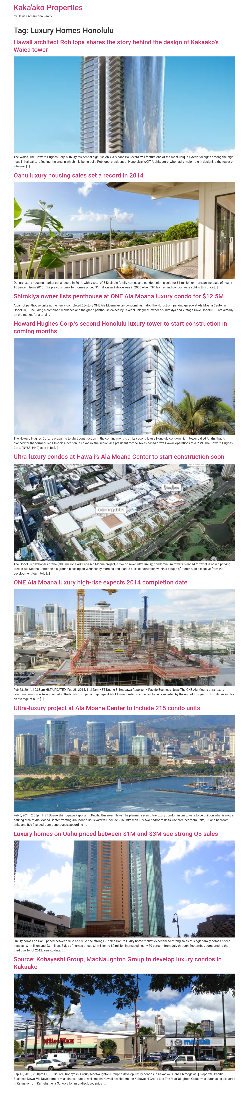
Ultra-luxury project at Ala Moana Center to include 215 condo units (107, 708)
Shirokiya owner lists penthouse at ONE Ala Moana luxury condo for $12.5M (119, 296)
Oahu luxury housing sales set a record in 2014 (79, 175)
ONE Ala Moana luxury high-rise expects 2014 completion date (100, 582)
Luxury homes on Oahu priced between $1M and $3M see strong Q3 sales (116, 833)
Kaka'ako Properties (48, 7)
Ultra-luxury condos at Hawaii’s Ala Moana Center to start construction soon (119, 456)
